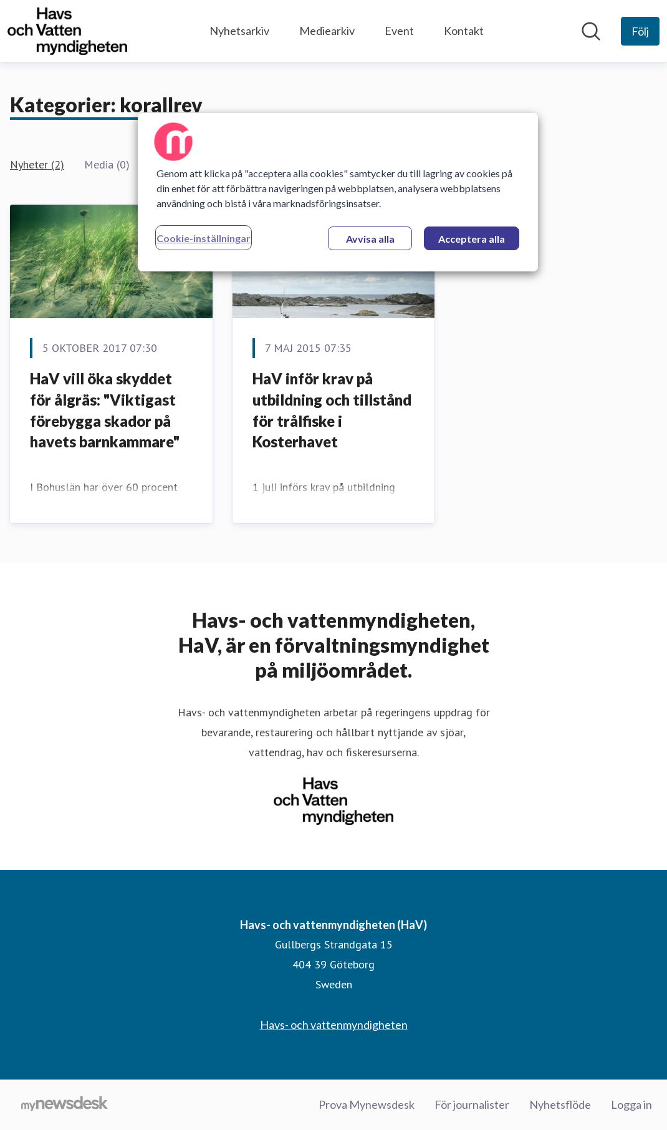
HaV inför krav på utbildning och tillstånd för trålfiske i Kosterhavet (331, 410)
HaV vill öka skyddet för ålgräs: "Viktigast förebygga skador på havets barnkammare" (105, 410)
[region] (338, 192)
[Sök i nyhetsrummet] (591, 31)
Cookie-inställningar (203, 238)
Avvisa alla (370, 239)
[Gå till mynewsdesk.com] (64, 1105)
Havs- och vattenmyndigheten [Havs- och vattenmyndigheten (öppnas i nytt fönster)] (334, 1024)
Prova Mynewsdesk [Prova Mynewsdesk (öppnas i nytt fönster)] (367, 1104)
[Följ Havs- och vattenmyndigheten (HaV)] (640, 31)
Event (399, 30)
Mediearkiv (327, 30)
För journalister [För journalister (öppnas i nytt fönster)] (471, 1104)
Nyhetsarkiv (239, 30)
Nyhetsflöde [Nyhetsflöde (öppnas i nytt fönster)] (560, 1104)
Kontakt (464, 30)
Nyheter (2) (37, 164)
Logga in (631, 1104)
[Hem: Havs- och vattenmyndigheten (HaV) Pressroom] (67, 31)
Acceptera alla (471, 239)
